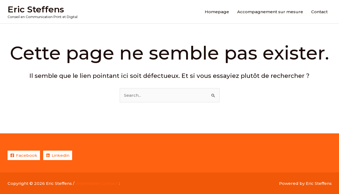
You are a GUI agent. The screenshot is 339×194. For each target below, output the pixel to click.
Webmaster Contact (96, 183)
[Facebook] (24, 155)
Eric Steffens (36, 9)
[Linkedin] (57, 155)
